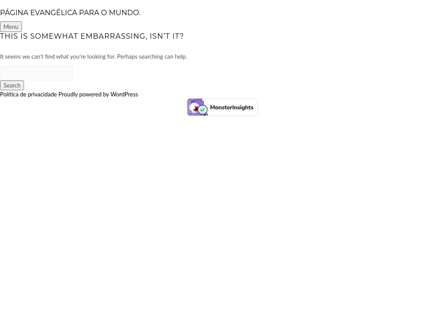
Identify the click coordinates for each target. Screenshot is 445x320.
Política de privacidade (28, 94)
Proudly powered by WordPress (98, 94)
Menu (11, 26)
